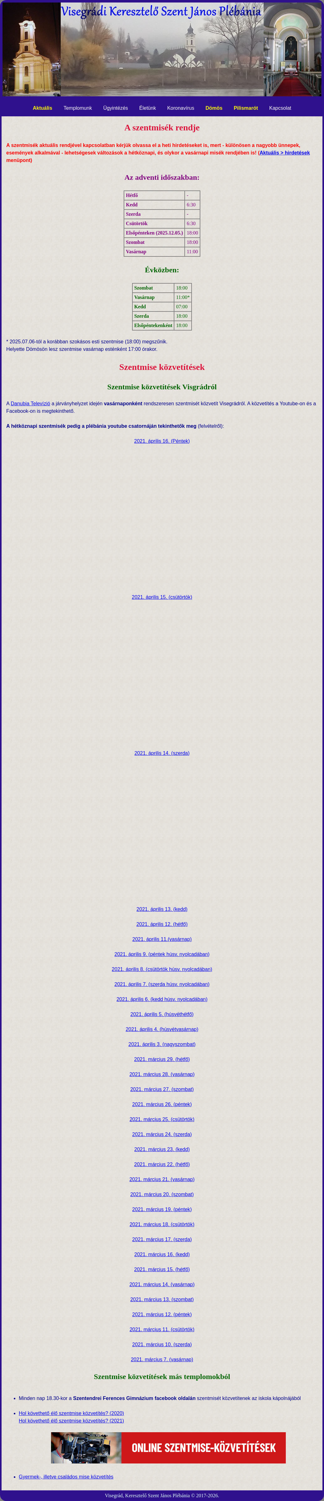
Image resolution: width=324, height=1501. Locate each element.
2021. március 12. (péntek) (162, 1314)
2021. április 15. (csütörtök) (162, 597)
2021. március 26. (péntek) (162, 1104)
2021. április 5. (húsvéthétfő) (162, 1014)
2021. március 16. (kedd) (162, 1254)
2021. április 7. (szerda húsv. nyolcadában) (162, 984)
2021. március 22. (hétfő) (162, 1164)
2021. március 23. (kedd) (162, 1149)
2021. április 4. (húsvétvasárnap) (162, 1029)
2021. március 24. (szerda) (162, 1134)
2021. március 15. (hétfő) (162, 1269)
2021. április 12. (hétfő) (162, 924)
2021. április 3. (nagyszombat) (161, 1044)
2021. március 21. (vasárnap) (161, 1179)
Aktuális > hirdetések (285, 152)
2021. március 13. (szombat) (162, 1299)
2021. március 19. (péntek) (162, 1209)
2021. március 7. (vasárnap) (162, 1359)
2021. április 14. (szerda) (161, 753)
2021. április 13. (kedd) (162, 909)
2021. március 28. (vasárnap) (161, 1074)
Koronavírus (180, 108)
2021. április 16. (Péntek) (162, 441)
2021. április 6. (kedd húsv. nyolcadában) (162, 999)
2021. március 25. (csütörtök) (162, 1119)
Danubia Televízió (30, 403)
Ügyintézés (115, 108)
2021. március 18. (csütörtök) (162, 1224)
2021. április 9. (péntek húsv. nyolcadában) (162, 954)
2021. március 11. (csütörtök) (162, 1329)
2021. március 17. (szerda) (162, 1239)
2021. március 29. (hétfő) (162, 1059)
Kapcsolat (280, 108)
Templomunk (78, 108)
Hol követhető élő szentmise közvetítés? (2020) (71, 1413)
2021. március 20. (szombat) (162, 1194)
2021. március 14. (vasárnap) (161, 1284)
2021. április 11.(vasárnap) (162, 939)
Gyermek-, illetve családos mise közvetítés (66, 1476)
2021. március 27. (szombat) (162, 1089)
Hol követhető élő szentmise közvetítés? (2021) (71, 1420)
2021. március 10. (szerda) (162, 1344)
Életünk (147, 108)
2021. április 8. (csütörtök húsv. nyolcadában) (162, 969)
